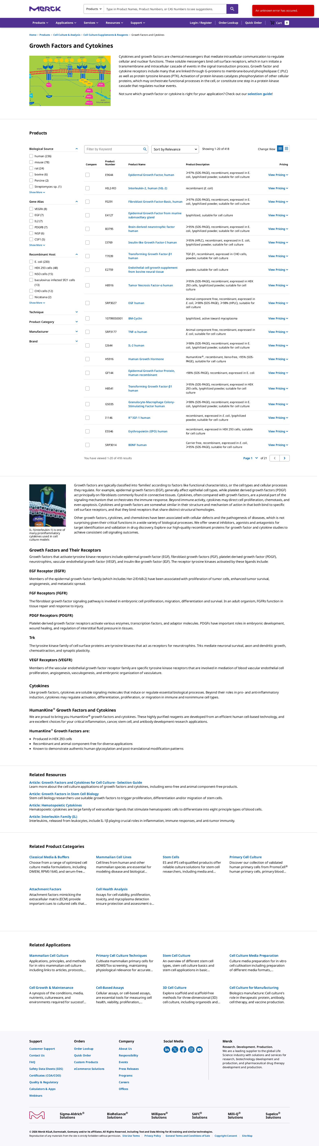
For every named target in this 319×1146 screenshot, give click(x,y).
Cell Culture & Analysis (66, 35)
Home (32, 35)
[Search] (232, 9)
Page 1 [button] (250, 458)
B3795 (109, 229)
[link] (49, 1048)
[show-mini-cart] (280, 23)
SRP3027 (111, 303)
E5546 (109, 431)
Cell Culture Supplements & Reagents (105, 35)
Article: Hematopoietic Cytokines (55, 805)
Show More (37, 192)
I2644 (109, 345)
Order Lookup (228, 23)
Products (44, 35)
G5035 (109, 404)
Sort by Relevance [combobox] (167, 149)
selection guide (260, 94)
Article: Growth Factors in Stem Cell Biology (64, 794)
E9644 (109, 175)
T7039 (109, 256)
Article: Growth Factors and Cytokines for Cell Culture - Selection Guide (85, 782)
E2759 (109, 270)
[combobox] (161, 9)
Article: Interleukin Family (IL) (53, 817)
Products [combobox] (92, 9)
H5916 (109, 359)
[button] (201, 23)
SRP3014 (111, 445)
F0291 (109, 201)
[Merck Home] (45, 8)
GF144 (109, 373)
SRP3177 (111, 332)
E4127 (109, 215)
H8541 (109, 388)
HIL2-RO (110, 188)
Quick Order (253, 23)
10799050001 (114, 318)
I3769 (109, 242)
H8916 (109, 285)
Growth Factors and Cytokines (147, 35)
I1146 (109, 418)
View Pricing (278, 175)
